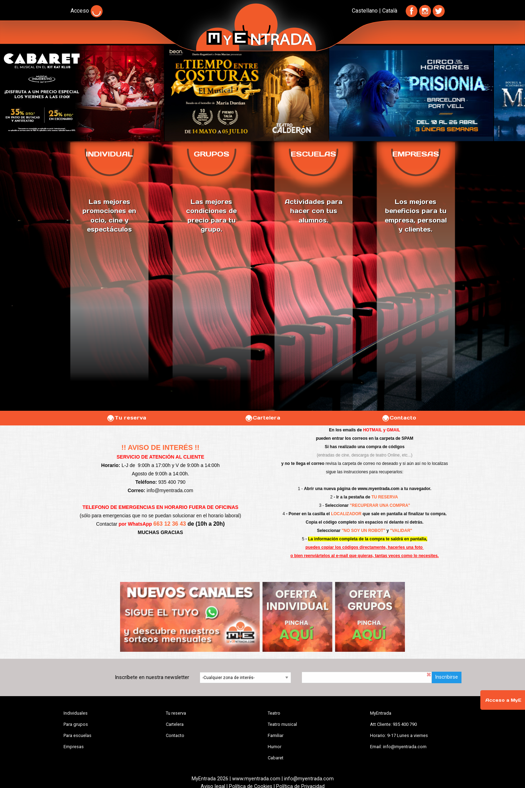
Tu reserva (126, 418)
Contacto (399, 418)
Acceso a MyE (503, 700)
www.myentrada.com (379, 488)
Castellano (365, 10)
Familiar (275, 735)
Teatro (274, 713)
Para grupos (76, 724)
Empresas (74, 746)
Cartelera (262, 418)
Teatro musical (282, 724)
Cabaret (275, 757)
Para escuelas (77, 735)
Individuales (76, 713)
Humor (274, 746)
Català (389, 10)
